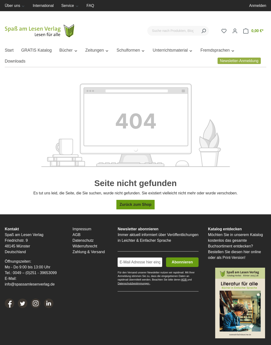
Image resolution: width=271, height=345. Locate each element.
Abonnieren (182, 262)
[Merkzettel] (224, 30)
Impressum (81, 229)
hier (246, 252)
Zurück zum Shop (135, 204)
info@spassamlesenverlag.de (30, 284)
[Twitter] (22, 303)
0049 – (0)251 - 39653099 (35, 273)
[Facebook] (9, 303)
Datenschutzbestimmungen (134, 283)
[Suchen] (203, 31)
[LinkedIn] (48, 303)
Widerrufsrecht (84, 246)
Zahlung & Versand (88, 252)
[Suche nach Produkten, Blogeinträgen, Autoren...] (172, 31)
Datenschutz (83, 240)
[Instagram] (35, 303)
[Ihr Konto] (234, 30)
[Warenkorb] (253, 30)
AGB (76, 235)
